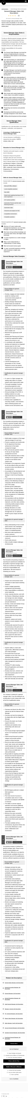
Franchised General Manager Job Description (12, 1038)
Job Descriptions (5, 9)
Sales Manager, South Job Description (14, 1023)
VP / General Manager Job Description (14, 1013)
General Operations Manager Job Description (12, 999)
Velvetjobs (3, 2)
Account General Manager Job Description (14, 1028)
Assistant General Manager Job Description (15, 1032)
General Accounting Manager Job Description (12, 988)
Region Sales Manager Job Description (14, 1018)
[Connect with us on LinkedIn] (6, 1096)
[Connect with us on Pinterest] (4, 1096)
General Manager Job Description (12, 993)
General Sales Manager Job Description (14, 982)
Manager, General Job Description (13, 1009)
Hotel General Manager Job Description (14, 1004)
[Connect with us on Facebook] (1, 1096)
